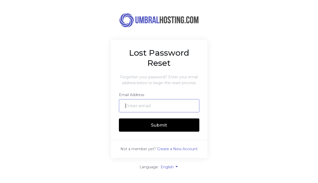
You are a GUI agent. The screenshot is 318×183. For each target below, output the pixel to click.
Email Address (131, 95)
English (169, 167)
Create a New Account (177, 149)
